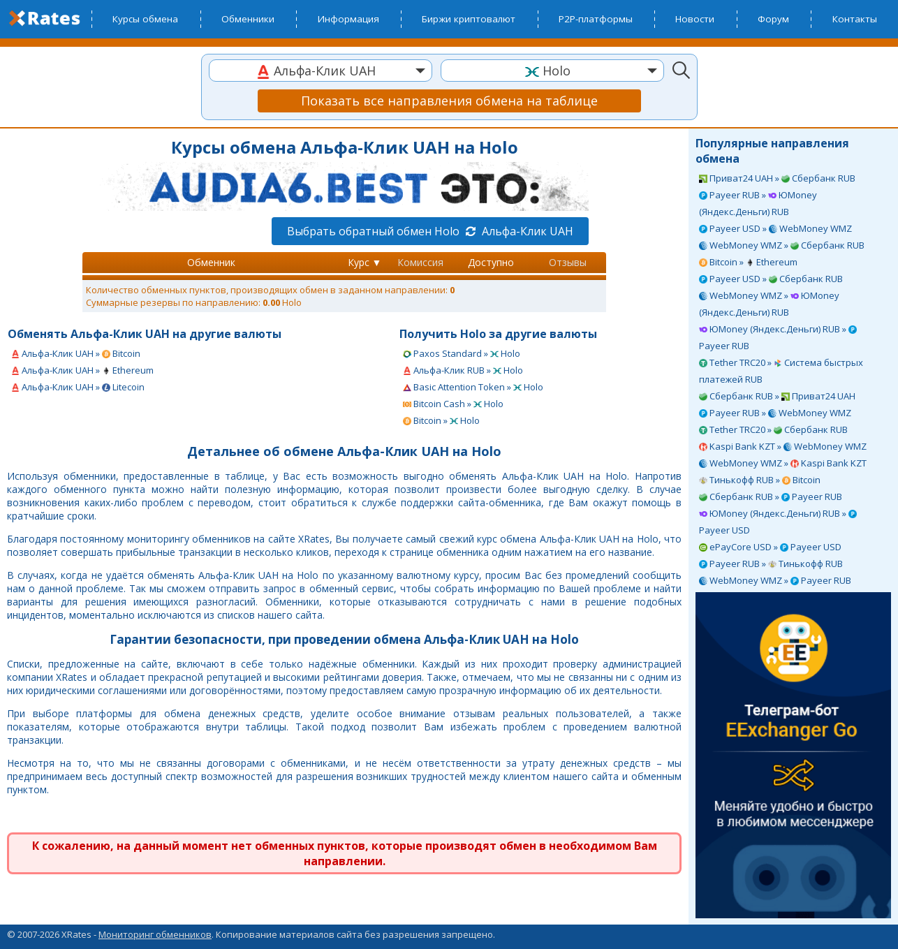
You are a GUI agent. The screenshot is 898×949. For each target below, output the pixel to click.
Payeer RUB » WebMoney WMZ (775, 412)
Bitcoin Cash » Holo (453, 403)
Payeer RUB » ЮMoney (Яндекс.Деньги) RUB (758, 203)
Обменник (211, 262)
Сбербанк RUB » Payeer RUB (770, 496)
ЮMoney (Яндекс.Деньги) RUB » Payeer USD (778, 521)
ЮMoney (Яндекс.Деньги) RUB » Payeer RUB (778, 337)
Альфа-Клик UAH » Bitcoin (75, 353)
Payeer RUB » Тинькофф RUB (771, 563)
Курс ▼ (365, 262)
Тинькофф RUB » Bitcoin (759, 479)
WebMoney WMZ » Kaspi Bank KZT (783, 463)
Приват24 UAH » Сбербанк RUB (777, 178)
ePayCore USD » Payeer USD (770, 546)
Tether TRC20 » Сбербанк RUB (773, 429)
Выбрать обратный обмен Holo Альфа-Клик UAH (430, 231)
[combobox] (320, 70)
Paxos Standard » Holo (461, 353)
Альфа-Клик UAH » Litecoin (78, 387)
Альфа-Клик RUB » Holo (463, 370)
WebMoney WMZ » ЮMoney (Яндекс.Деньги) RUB (769, 303)
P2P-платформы (596, 19)
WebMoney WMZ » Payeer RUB (775, 580)
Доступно (491, 262)
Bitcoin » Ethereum (748, 262)
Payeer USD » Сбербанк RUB (771, 278)
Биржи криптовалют (468, 19)
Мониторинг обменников (155, 934)
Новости (694, 19)
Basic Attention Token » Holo (473, 387)
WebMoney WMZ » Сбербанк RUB (781, 245)
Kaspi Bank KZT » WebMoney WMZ (783, 446)
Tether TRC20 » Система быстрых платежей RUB (781, 370)
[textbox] (320, 71)
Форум (773, 19)
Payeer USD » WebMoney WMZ (775, 228)
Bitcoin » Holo (441, 420)
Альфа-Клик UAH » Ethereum (82, 370)
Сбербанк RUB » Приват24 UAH (777, 396)
